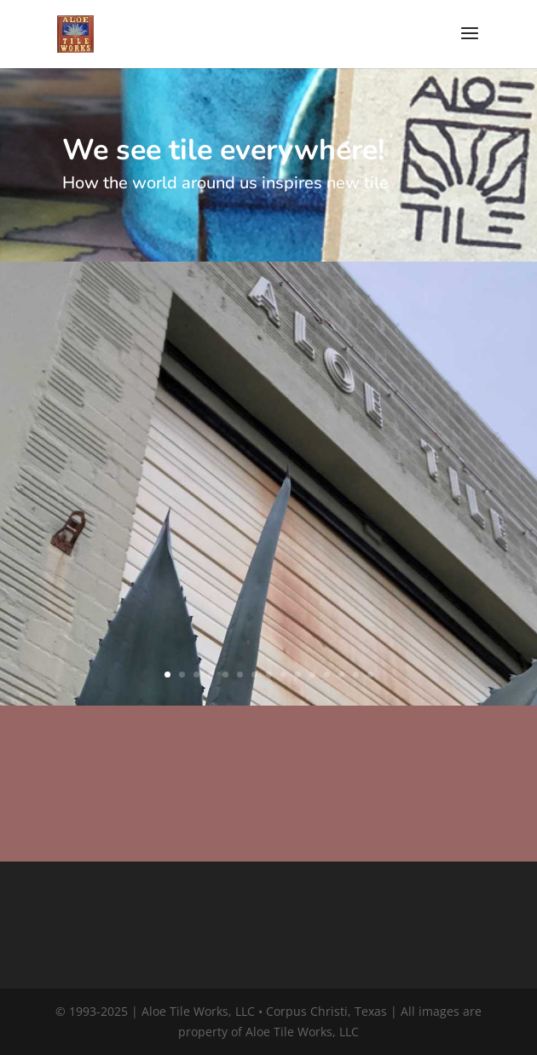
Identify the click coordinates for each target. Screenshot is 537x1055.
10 (298, 674)
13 (341, 674)
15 (370, 674)
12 (327, 674)
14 (356, 674)
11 (312, 674)
